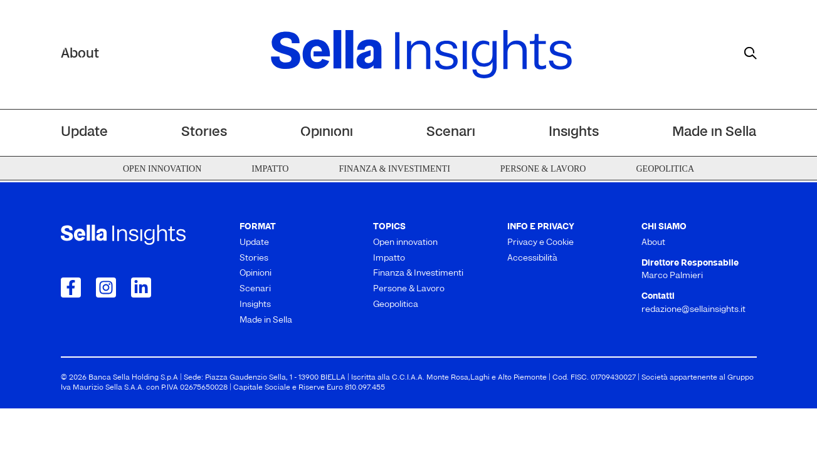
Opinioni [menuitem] (326, 132)
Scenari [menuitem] (450, 132)
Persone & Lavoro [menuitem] (543, 169)
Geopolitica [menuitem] (665, 169)
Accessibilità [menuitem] (532, 258)
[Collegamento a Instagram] (106, 287)
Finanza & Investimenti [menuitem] (394, 169)
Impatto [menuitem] (269, 169)
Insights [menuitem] (574, 132)
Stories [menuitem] (204, 132)
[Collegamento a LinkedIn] (141, 287)
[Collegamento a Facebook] (71, 287)
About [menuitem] (653, 242)
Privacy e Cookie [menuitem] (540, 242)
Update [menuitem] (84, 132)
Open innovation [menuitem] (162, 169)
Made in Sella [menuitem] (714, 132)
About (80, 54)
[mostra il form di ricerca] (750, 53)
